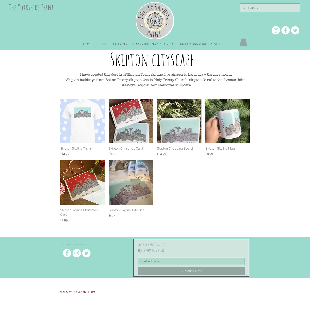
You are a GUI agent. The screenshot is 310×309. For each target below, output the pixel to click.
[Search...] (270, 8)
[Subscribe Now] (191, 271)
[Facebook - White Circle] (285, 30)
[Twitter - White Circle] (295, 30)
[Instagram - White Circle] (276, 30)
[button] (243, 42)
